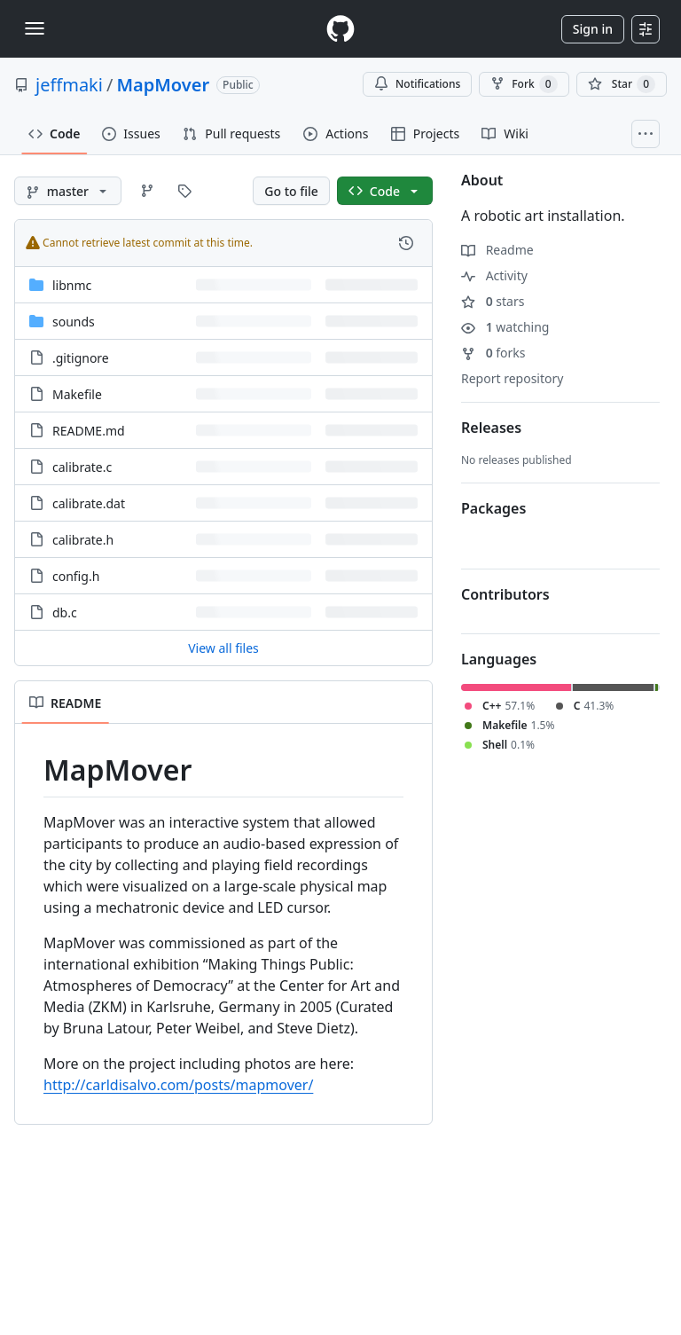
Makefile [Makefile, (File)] (77, 394)
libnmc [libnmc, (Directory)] (71, 285)
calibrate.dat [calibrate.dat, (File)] (88, 503)
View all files (223, 648)
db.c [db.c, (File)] (64, 612)
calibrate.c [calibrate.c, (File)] (82, 467)
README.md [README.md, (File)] (88, 430)
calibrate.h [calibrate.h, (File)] (83, 539)
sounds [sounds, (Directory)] (73, 321)
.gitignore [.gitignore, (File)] (80, 357)
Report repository (512, 378)
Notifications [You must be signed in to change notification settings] (417, 83)
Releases (491, 427)
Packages (493, 508)
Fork (523, 84)
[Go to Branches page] (147, 191)
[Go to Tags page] (184, 191)
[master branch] (67, 191)
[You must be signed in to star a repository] (621, 84)
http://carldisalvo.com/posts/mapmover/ (178, 1085)
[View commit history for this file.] (406, 243)
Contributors (505, 594)
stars (492, 301)
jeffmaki (69, 85)
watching (505, 326)
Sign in (593, 28)
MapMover (162, 85)
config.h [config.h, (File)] (75, 576)
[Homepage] (340, 28)
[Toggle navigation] (34, 28)
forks (493, 352)
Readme (497, 249)
